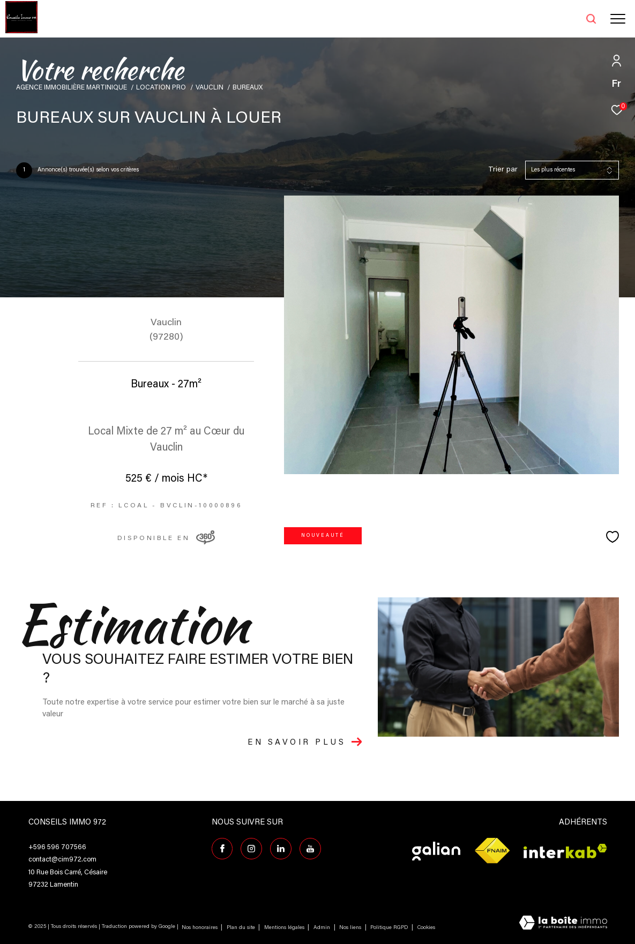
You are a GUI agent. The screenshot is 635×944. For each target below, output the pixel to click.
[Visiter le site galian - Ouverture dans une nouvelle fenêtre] (436, 851)
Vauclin (209, 88)
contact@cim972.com (62, 859)
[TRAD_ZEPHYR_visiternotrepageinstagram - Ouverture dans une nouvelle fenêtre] (251, 848)
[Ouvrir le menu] (618, 19)
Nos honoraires (200, 928)
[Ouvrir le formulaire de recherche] (564, 19)
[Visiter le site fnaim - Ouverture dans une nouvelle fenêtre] (492, 851)
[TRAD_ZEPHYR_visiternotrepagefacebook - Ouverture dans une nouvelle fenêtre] (222, 848)
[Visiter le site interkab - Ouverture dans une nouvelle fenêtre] (565, 851)
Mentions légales (285, 928)
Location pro (161, 88)
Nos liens (351, 928)
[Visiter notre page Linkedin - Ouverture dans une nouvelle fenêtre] (281, 848)
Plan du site (242, 928)
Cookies (426, 928)
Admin (322, 928)
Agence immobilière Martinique (71, 88)
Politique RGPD (389, 928)
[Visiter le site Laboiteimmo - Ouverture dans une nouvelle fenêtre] (563, 924)
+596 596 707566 (57, 847)
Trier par (503, 170)
